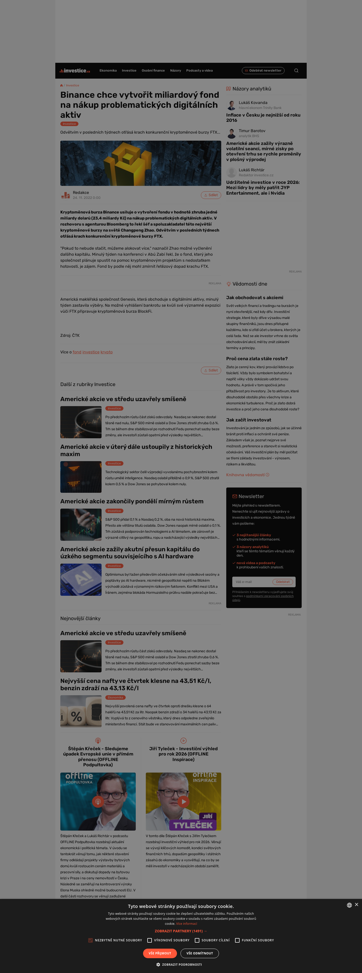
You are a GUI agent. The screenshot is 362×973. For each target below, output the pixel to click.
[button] (181, 931)
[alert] (181, 486)
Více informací (186, 924)
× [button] (356, 905)
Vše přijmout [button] (160, 953)
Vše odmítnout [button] (200, 953)
